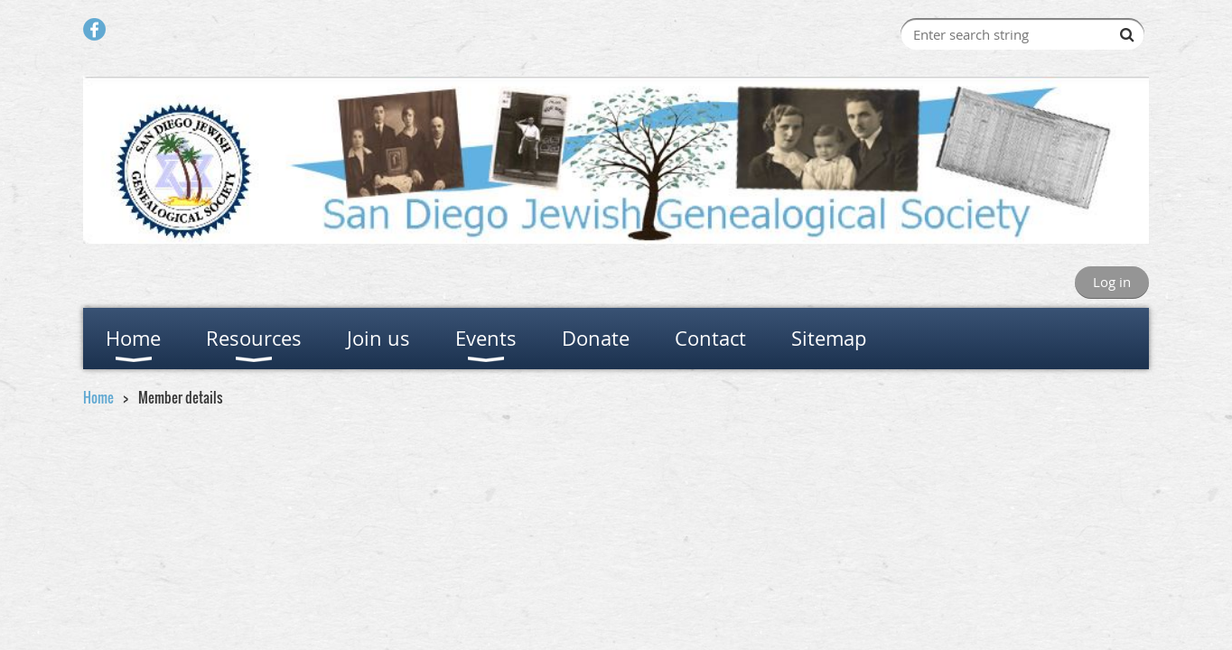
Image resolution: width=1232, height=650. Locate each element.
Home (98, 397)
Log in (1112, 282)
